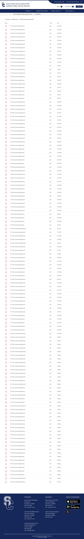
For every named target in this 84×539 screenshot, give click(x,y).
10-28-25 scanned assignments (17, 340)
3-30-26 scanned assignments (17, 33)
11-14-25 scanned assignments (17, 301)
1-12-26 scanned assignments (17, 210)
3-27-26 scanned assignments (17, 481)
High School (69, 11)
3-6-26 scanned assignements (17, 84)
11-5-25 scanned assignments (17, 322)
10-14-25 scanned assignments (17, 373)
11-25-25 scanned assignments (17, 279)
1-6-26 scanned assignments (17, 225)
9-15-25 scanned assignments (17, 445)
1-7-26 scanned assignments (17, 221)
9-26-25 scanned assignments (17, 413)
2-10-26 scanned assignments (17, 141)
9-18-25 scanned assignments (17, 434)
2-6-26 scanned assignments (17, 149)
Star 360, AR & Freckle (72, 1)
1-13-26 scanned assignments (17, 207)
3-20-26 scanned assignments (17, 51)
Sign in (79, 6)
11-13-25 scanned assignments (17, 304)
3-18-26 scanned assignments (17, 58)
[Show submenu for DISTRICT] (28, 11)
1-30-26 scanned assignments (17, 167)
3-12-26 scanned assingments (17, 69)
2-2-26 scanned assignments (17, 163)
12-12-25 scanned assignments (17, 246)
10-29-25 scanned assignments (17, 337)
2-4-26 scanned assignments (17, 156)
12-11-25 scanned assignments (17, 250)
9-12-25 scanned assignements (17, 478)
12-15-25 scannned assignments (18, 243)
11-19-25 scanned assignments (17, 290)
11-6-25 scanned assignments (17, 319)
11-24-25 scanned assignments (17, 283)
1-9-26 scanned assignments (17, 214)
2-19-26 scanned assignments (17, 123)
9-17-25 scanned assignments (17, 438)
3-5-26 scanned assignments (17, 87)
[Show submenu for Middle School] (55, 11)
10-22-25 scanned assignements (18, 351)
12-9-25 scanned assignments (17, 257)
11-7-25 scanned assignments (17, 315)
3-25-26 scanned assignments (17, 40)
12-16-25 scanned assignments (17, 239)
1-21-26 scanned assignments (17, 188)
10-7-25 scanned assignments (17, 387)
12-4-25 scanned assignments (17, 268)
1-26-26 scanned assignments (17, 178)
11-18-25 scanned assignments (17, 293)
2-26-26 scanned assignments (17, 105)
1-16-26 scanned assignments (17, 196)
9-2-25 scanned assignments (17, 474)
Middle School (15, 19)
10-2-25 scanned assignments (17, 398)
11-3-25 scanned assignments (17, 330)
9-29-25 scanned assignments (17, 409)
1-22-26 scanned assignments (17, 185)
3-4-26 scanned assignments (17, 91)
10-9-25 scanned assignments (17, 380)
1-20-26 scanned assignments (17, 192)
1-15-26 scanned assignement (17, 199)
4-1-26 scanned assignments (17, 26)
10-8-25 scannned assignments (18, 384)
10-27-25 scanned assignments (17, 348)
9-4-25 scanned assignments (17, 467)
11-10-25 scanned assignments (17, 311)
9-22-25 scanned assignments (17, 427)
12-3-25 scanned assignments (17, 272)
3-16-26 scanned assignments (17, 65)
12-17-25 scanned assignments (17, 235)
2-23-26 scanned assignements (17, 116)
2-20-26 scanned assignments (17, 120)
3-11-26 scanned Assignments (17, 73)
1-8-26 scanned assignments (17, 217)
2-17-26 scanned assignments (17, 131)
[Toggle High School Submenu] (74, 11)
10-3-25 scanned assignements (17, 395)
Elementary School (42, 11)
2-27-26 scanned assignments (17, 102)
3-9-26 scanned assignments (17, 80)
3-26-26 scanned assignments (17, 36)
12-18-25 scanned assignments (17, 232)
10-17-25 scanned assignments (17, 362)
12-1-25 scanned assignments (17, 275)
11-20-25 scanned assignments (17, 286)
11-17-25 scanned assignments (17, 297)
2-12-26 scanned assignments (17, 134)
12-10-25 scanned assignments (17, 254)
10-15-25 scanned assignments (17, 369)
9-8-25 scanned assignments (17, 460)
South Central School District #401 (22, 14)
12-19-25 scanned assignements (18, 228)
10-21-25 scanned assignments (17, 355)
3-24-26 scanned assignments (17, 44)
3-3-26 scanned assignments (17, 94)
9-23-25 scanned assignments (17, 424)
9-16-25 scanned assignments (17, 442)
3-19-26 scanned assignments (17, 55)
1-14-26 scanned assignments (17, 203)
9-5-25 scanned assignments (17, 463)
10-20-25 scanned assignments (17, 358)
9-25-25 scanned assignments (17, 416)
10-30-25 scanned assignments (17, 333)
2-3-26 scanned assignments (17, 160)
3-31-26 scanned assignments (17, 29)
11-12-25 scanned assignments (17, 308)
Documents (38, 14)
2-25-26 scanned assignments (17, 109)
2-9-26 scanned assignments (17, 145)
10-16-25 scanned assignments (17, 366)
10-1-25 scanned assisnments (17, 402)
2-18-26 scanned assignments (17, 127)
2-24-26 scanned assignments (17, 112)
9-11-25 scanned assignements (17, 449)
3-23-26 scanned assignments (17, 47)
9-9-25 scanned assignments (17, 456)
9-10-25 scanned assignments (17, 453)
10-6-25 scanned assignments (17, 391)
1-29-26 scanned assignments (17, 170)
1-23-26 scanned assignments (17, 181)
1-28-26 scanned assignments (17, 174)
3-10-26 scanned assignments (17, 76)
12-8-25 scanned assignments (17, 261)
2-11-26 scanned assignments (17, 138)
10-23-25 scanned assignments (17, 344)
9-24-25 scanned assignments (17, 420)
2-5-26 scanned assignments (17, 152)
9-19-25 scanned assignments (17, 431)
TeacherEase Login (59, 1)
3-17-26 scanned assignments (17, 62)
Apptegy (45, 537)
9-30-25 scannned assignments (18, 406)
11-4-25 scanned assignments (17, 326)
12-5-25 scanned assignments (17, 264)
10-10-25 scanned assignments (17, 377)
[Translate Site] (69, 6)
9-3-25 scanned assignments (17, 471)
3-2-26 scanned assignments (17, 98)
